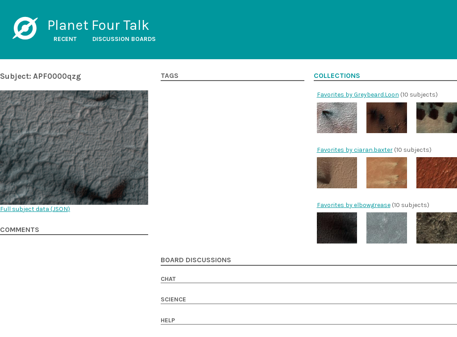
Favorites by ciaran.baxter (355, 150)
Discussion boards (124, 39)
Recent (65, 39)
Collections (337, 76)
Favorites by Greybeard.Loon (358, 94)
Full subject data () (35, 209)
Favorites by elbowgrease (354, 205)
